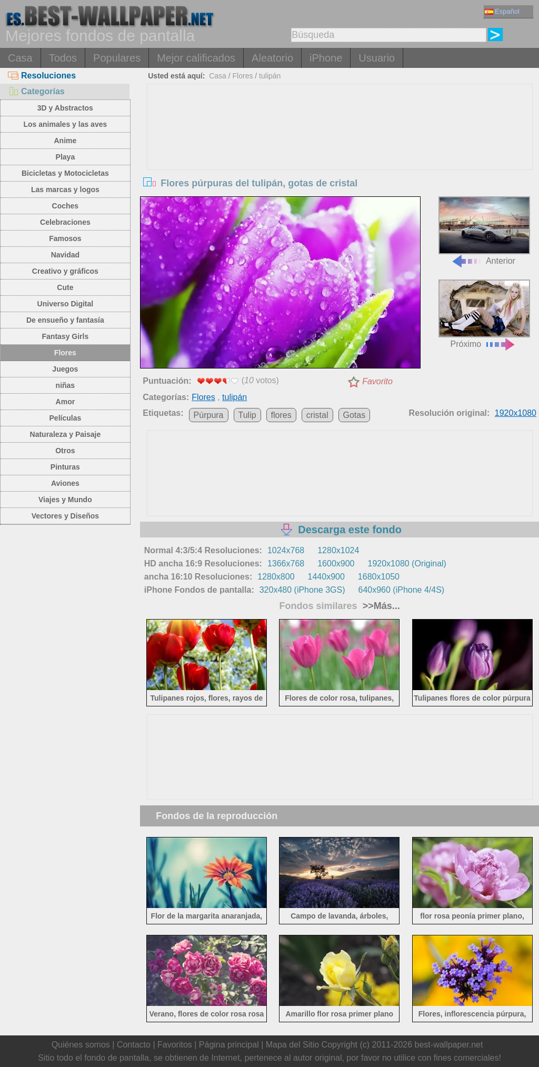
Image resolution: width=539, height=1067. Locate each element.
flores (281, 415)
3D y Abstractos (65, 108)
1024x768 (285, 550)
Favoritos (174, 1044)
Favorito (377, 381)
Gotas (354, 415)
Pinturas (65, 467)
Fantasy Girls (65, 336)
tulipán (270, 76)
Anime (65, 140)
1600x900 (335, 563)
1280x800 (275, 576)
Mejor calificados (196, 58)
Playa (65, 157)
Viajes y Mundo (65, 499)
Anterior (484, 230)
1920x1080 (515, 412)
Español (502, 11)
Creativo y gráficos (65, 271)
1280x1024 (338, 550)
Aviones (65, 483)
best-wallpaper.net (449, 1044)
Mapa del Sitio (292, 1044)
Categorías (36, 91)
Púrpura (209, 415)
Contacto (134, 1044)
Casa (20, 58)
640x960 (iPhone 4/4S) (401, 589)
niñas (65, 385)
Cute (65, 287)
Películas (65, 418)
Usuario (376, 58)
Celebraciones (65, 222)
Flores (65, 352)
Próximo (484, 314)
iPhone (326, 58)
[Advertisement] (339, 163)
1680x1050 (379, 576)
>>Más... (380, 606)
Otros (65, 450)
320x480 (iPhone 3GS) (302, 589)
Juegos (65, 369)
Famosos (65, 238)
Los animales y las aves (65, 124)
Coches (65, 206)
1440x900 (326, 576)
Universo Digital (65, 304)
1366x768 (285, 563)
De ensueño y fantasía (65, 320)
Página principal (229, 1044)
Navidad (65, 255)
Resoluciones (42, 75)
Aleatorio (272, 58)
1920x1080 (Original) (406, 563)
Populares (117, 58)
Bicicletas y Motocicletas (65, 173)
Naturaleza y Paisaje (65, 434)
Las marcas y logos (65, 189)
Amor (65, 401)
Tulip (247, 415)
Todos (63, 58)
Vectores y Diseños (65, 516)
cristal (317, 415)
